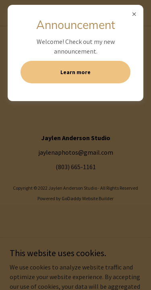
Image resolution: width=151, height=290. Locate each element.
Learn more (75, 72)
